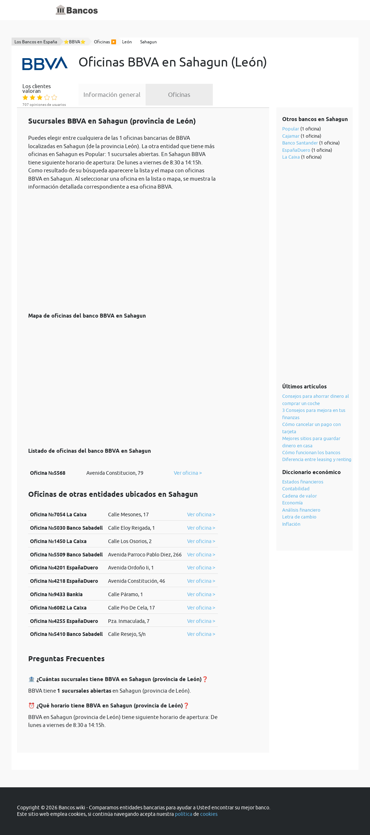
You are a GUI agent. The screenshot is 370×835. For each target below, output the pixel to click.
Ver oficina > (188, 473)
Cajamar (291, 136)
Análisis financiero (301, 510)
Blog (193, 10)
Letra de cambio (299, 517)
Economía (292, 502)
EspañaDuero (296, 150)
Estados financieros (302, 482)
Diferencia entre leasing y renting (317, 459)
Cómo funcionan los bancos (311, 452)
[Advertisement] (123, 247)
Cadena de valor (299, 496)
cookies (209, 814)
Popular (290, 129)
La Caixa (291, 157)
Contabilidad (296, 488)
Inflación (291, 524)
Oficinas (179, 94)
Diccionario (167, 10)
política (183, 814)
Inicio (140, 10)
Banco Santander (300, 143)
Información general (112, 94)
